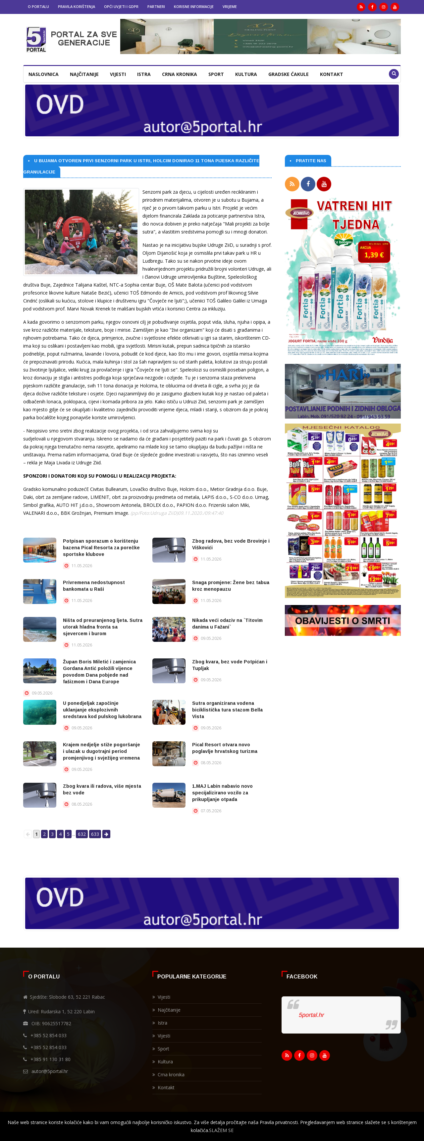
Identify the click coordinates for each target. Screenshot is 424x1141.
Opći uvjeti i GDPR (121, 6)
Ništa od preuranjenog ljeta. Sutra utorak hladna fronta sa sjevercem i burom (102, 627)
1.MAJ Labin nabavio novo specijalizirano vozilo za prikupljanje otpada (222, 792)
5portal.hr (311, 1015)
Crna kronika (179, 74)
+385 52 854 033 (48, 1035)
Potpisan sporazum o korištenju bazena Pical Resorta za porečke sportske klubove (101, 547)
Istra (144, 74)
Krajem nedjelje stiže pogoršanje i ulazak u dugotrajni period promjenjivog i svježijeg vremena (101, 751)
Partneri (156, 6)
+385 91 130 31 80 (50, 1059)
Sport (216, 74)
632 (82, 834)
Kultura (246, 74)
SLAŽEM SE (221, 1130)
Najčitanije (84, 74)
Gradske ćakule (288, 74)
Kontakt (331, 74)
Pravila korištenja (76, 6)
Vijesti (118, 74)
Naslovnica (43, 74)
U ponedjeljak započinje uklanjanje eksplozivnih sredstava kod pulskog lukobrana (102, 710)
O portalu (38, 6)
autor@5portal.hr (49, 1071)
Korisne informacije (194, 6)
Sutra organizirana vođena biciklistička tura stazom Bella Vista (227, 710)
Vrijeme (230, 6)
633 (95, 834)
